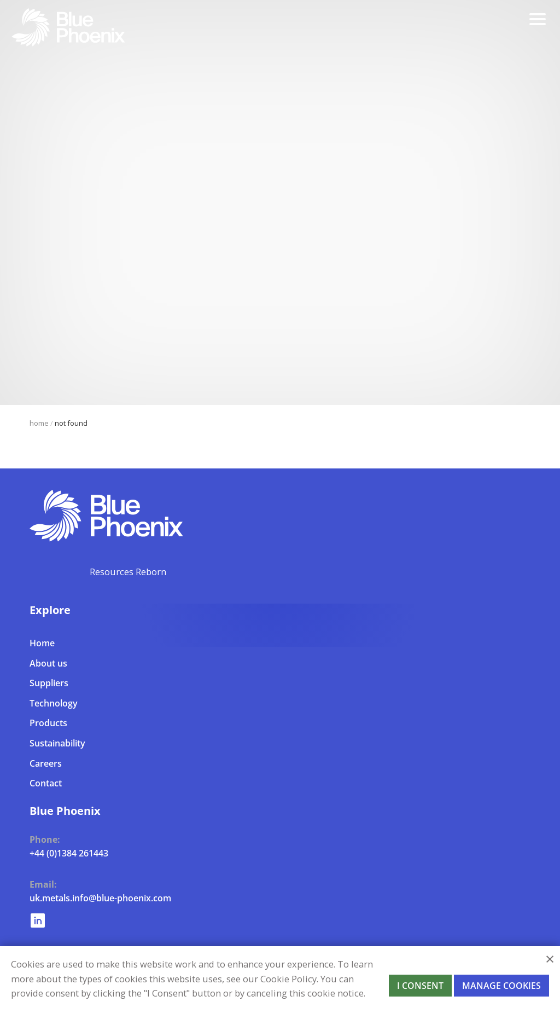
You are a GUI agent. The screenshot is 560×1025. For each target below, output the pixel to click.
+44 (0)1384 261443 (69, 853)
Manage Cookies (501, 986)
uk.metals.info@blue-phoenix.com (100, 898)
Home (39, 423)
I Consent (420, 986)
